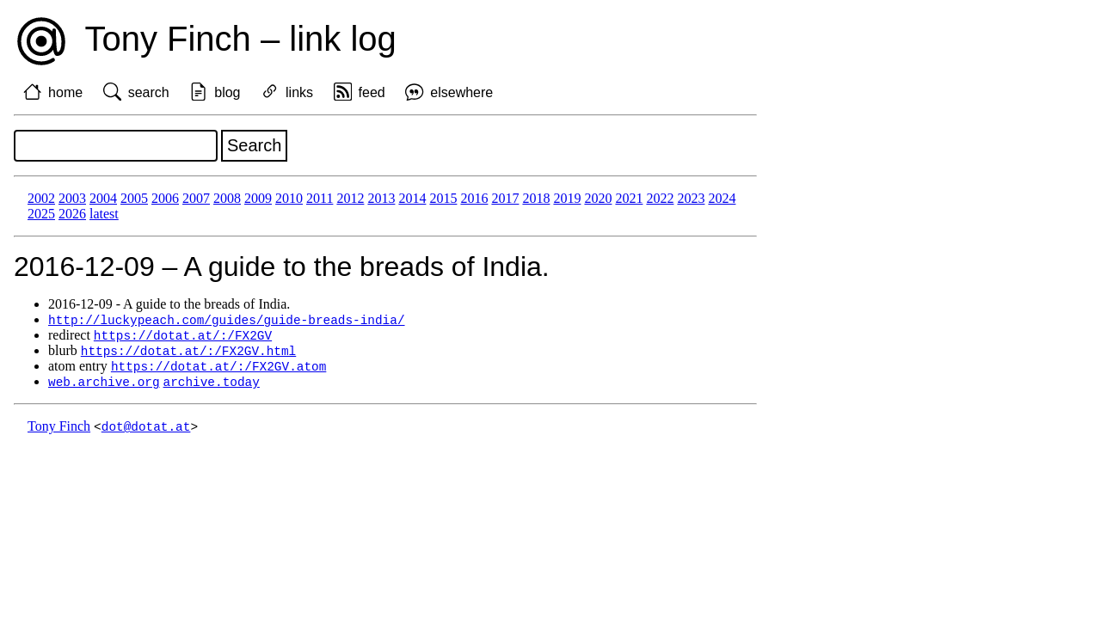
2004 (103, 198)
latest (104, 213)
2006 (165, 198)
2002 (41, 198)
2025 (41, 213)
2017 (505, 198)
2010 (289, 198)
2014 (412, 198)
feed (372, 92)
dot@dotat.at (146, 431)
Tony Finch (59, 431)
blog (227, 92)
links (299, 92)
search (148, 92)
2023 (690, 198)
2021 (629, 198)
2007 (196, 198)
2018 (536, 198)
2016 (474, 198)
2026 (72, 213)
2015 (443, 198)
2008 (227, 198)
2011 (319, 198)
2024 (721, 198)
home (65, 92)
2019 (567, 198)
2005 (134, 198)
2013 (381, 198)
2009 (258, 198)
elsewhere (461, 92)
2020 (598, 198)
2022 (660, 198)
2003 (72, 198)
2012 (350, 198)
